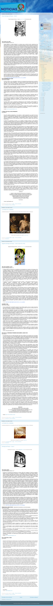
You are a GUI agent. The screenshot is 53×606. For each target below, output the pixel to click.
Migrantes (49, 52)
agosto (43, 73)
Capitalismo (41, 36)
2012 (42, 106)
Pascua (10, 204)
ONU (43, 55)
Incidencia (41, 50)
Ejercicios (49, 44)
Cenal (47, 37)
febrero (43, 94)
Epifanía (43, 45)
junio (43, 76)
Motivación (48, 53)
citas (47, 38)
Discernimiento (43, 43)
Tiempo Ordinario (46, 60)
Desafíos (42, 42)
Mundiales (41, 54)
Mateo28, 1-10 (21, 449)
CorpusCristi (41, 40)
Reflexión (13, 204)
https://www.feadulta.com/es (10, 414)
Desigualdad (49, 42)
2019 (42, 97)
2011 (42, 108)
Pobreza (41, 57)
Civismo (50, 38)
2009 (42, 110)
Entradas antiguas (34, 597)
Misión (41, 53)
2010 (42, 109)
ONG (40, 55)
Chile (49, 37)
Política (45, 57)
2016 (42, 101)
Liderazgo (41, 52)
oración (46, 55)
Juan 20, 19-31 (23, 246)
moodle (44, 53)
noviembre (43, 69)
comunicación (43, 39)
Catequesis (48, 36)
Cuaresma (41, 41)
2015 (42, 102)
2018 (42, 98)
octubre (43, 70)
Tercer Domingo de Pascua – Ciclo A (9, 16)
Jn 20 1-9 (25, 440)
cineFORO (44, 38)
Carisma (45, 36)
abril (43, 78)
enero (43, 95)
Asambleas (42, 34)
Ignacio (48, 49)
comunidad (48, 39)
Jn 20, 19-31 (26, 235)
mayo (43, 77)
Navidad (49, 54)
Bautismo (41, 35)
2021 (42, 65)
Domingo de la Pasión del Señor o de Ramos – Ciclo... (46, 90)
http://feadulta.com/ (9, 590)
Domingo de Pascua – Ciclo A (8, 446)
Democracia (49, 41)
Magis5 (45, 52)
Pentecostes (48, 56)
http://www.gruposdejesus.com (11, 535)
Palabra (49, 55)
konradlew (28, 603)
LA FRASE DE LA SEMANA (7, 209)
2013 (42, 105)
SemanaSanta (42, 59)
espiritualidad (48, 45)
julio (42, 74)
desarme (46, 42)
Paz (44, 56)
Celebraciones (42, 37)
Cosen (45, 40)
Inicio (21, 597)
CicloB (41, 38)
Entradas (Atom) (8, 599)
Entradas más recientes (7, 597)
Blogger (38, 603)
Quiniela (49, 57)
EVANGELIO (7, 204)
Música (45, 54)
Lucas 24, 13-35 (22, 19)
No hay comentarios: (18, 203)
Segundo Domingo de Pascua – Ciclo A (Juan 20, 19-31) (13, 243)
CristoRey (49, 40)
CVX (46, 41)
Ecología (45, 44)
